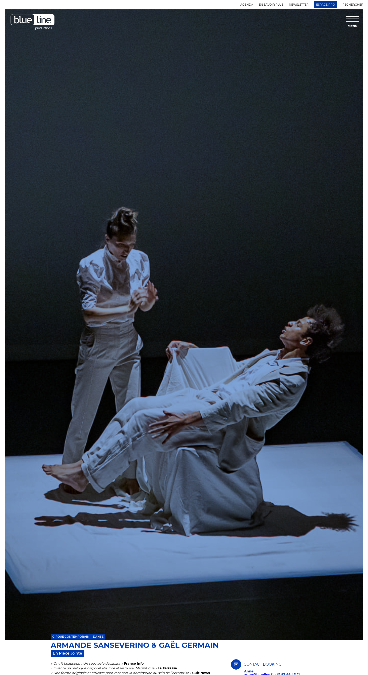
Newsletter (299, 4)
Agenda (246, 4)
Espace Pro (325, 4)
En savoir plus (271, 4)
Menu (352, 25)
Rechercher (352, 4)
